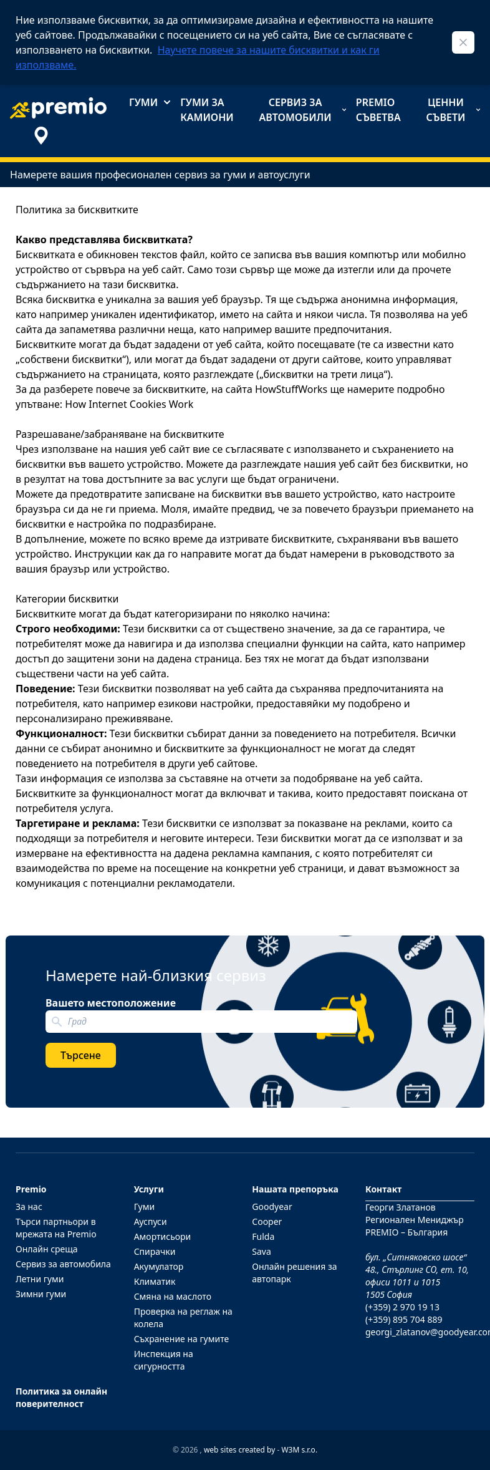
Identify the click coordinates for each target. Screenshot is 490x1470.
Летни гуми (40, 1279)
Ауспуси (150, 1221)
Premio (31, 1189)
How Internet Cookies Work (129, 404)
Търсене (80, 1055)
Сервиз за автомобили (302, 109)
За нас (29, 1206)
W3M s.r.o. (299, 1449)
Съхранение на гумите (181, 1339)
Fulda (263, 1236)
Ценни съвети (453, 109)
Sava (261, 1251)
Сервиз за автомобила (63, 1264)
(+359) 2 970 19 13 (402, 1307)
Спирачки (155, 1251)
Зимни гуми (41, 1294)
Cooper (267, 1221)
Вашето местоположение (111, 1003)
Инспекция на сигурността (163, 1360)
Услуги (149, 1189)
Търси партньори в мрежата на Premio (56, 1228)
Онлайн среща (47, 1249)
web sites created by (239, 1449)
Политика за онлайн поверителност (61, 1397)
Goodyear (272, 1206)
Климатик (155, 1281)
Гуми (149, 102)
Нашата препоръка (295, 1189)
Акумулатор (159, 1266)
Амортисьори (162, 1236)
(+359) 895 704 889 (403, 1319)
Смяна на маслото (172, 1296)
